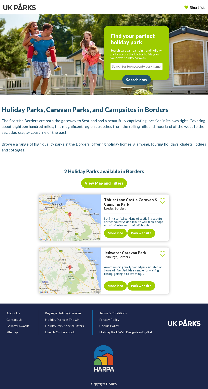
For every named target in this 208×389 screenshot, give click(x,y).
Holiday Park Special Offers (64, 326)
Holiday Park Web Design (117, 332)
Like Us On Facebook (60, 332)
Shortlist (195, 7)
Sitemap (12, 332)
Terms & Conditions (113, 313)
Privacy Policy (109, 319)
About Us (13, 313)
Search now (136, 79)
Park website (141, 233)
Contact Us (14, 319)
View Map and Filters (104, 183)
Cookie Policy (109, 326)
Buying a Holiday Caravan (63, 313)
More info (115, 233)
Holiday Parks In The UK (62, 319)
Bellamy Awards (17, 326)
